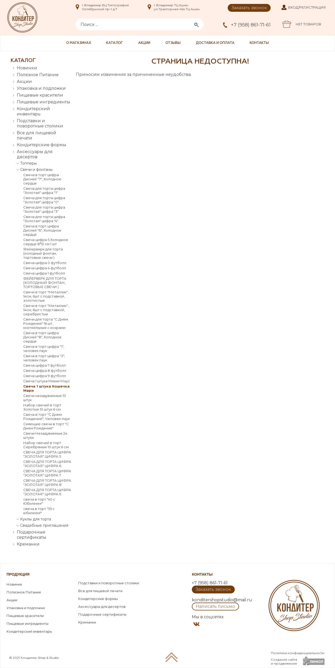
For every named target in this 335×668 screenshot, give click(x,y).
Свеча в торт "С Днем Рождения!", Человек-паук (46, 416)
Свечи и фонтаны (36, 169)
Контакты (259, 43)
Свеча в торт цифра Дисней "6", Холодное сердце (42, 230)
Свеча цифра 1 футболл (44, 273)
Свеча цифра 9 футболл (44, 376)
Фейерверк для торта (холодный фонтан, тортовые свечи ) (43, 253)
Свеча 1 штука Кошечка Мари (46, 388)
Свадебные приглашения (44, 525)
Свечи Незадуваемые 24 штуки (45, 435)
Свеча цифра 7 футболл (44, 365)
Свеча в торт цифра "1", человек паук (43, 348)
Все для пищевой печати (36, 135)
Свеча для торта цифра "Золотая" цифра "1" (44, 190)
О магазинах (78, 43)
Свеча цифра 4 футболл (44, 268)
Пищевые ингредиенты (43, 101)
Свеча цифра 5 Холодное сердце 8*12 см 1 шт (45, 242)
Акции (144, 43)
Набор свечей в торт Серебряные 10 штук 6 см (46, 445)
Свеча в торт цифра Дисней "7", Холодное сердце (42, 179)
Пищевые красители (40, 95)
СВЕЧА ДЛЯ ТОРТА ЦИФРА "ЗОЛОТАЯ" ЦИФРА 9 (47, 492)
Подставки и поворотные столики (40, 123)
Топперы (28, 163)
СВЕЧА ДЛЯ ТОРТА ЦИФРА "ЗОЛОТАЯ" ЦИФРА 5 (47, 454)
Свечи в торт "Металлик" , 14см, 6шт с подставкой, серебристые (46, 310)
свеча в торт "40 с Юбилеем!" (39, 501)
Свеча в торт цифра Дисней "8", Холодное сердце (42, 337)
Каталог (114, 43)
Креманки (28, 544)
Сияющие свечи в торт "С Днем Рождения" (46, 426)
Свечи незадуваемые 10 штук (44, 398)
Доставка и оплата (215, 43)
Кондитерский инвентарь (33, 111)
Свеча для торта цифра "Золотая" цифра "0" (44, 200)
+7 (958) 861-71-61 (251, 25)
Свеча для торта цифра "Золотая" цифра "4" (44, 219)
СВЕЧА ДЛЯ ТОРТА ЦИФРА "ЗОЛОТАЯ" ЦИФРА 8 (47, 482)
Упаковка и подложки (41, 88)
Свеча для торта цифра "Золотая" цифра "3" (44, 209)
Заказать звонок (249, 7)
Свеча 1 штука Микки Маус (46, 381)
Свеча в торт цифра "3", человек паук (44, 358)
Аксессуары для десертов (35, 154)
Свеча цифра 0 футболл (44, 263)
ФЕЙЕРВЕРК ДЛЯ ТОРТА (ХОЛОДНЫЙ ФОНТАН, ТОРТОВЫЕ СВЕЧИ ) (44, 282)
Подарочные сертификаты (31, 535)
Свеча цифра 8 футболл (44, 370)
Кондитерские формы (41, 144)
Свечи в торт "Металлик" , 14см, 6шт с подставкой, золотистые (46, 296)
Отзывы (173, 43)
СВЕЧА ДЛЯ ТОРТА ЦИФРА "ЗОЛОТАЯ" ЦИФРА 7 (47, 473)
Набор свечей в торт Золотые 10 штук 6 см (42, 407)
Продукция (18, 574)
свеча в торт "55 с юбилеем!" (39, 511)
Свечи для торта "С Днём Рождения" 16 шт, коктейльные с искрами (45, 323)
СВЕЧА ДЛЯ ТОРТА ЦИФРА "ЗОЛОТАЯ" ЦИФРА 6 (47, 463)
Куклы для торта (35, 519)
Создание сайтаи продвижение (284, 661)
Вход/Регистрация (307, 7)
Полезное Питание (38, 74)
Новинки (27, 67)
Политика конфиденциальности (297, 653)
